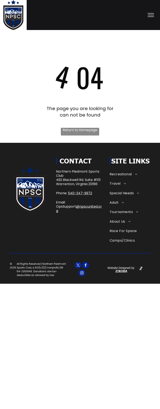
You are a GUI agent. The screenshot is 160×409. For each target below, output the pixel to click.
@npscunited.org (79, 208)
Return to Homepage (80, 130)
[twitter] (78, 266)
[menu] (150, 15)
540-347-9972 (80, 193)
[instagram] (82, 273)
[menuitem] (130, 174)
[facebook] (85, 266)
